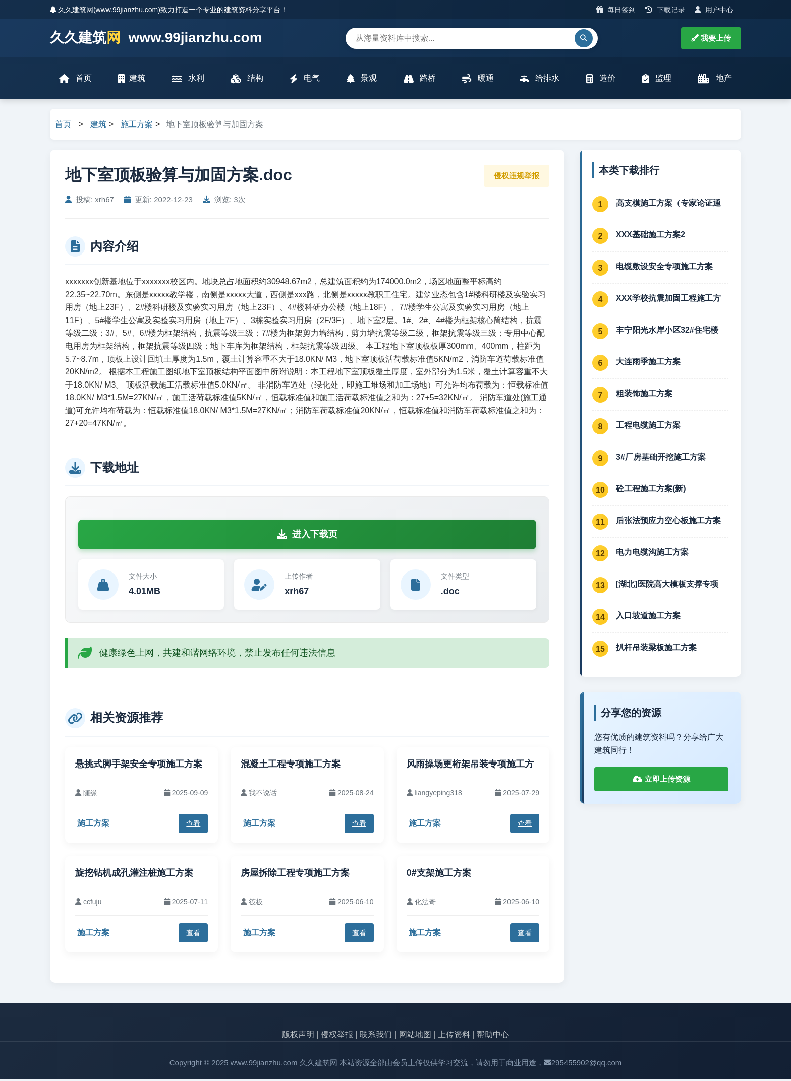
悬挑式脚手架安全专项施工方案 (138, 766)
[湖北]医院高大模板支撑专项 (667, 586)
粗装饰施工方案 (644, 395)
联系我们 (376, 1036)
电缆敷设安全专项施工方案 (664, 268)
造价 (600, 79)
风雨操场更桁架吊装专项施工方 (470, 766)
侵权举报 (337, 1036)
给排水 (539, 79)
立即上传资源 (661, 781)
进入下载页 (307, 536)
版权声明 (298, 1036)
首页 (76, 79)
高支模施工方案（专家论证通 (668, 205)
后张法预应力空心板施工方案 (668, 522)
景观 (362, 79)
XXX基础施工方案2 (650, 236)
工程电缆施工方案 (648, 427)
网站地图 (415, 1036)
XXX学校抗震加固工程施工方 (668, 300)
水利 (188, 79)
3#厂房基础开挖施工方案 (661, 459)
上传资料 (454, 1036)
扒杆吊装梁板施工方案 (656, 649)
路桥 (419, 79)
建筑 (132, 79)
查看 (193, 825)
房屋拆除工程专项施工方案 (295, 875)
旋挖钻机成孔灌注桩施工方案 (134, 875)
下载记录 (665, 10)
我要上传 (711, 38)
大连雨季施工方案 (648, 363)
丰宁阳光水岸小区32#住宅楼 (667, 332)
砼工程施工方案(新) (651, 490)
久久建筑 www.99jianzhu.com (156, 38)
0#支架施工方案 (439, 875)
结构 (247, 79)
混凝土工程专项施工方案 (291, 766)
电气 (305, 79)
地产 (714, 79)
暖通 (477, 79)
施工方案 (137, 126)
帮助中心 (493, 1036)
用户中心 (714, 10)
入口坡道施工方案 (648, 617)
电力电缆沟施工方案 (652, 554)
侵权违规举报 (516, 177)
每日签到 (616, 10)
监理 (655, 79)
